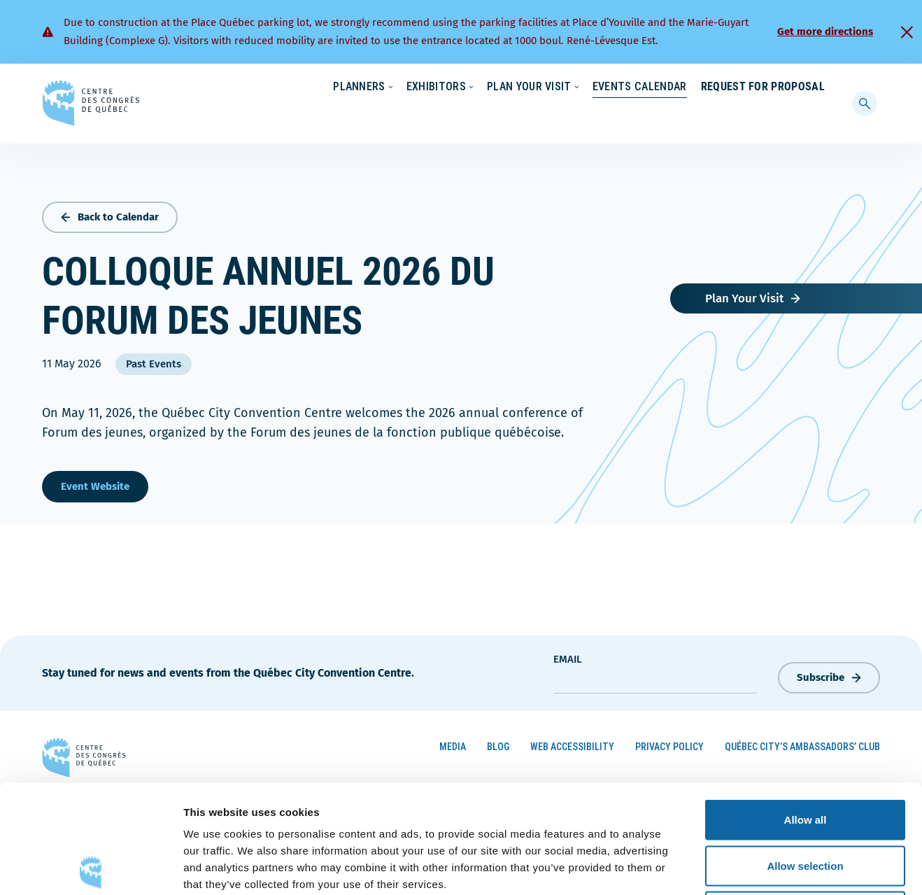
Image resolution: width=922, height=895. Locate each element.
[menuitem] (819, 86)
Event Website (95, 483)
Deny (805, 803)
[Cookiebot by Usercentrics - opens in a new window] (90, 867)
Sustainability (594, 87)
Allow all (805, 711)
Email (567, 655)
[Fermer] (906, 32)
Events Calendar (626, 115)
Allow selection (805, 757)
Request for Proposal (763, 115)
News (661, 87)
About (711, 87)
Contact (768, 87)
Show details (734, 867)
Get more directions (825, 31)
